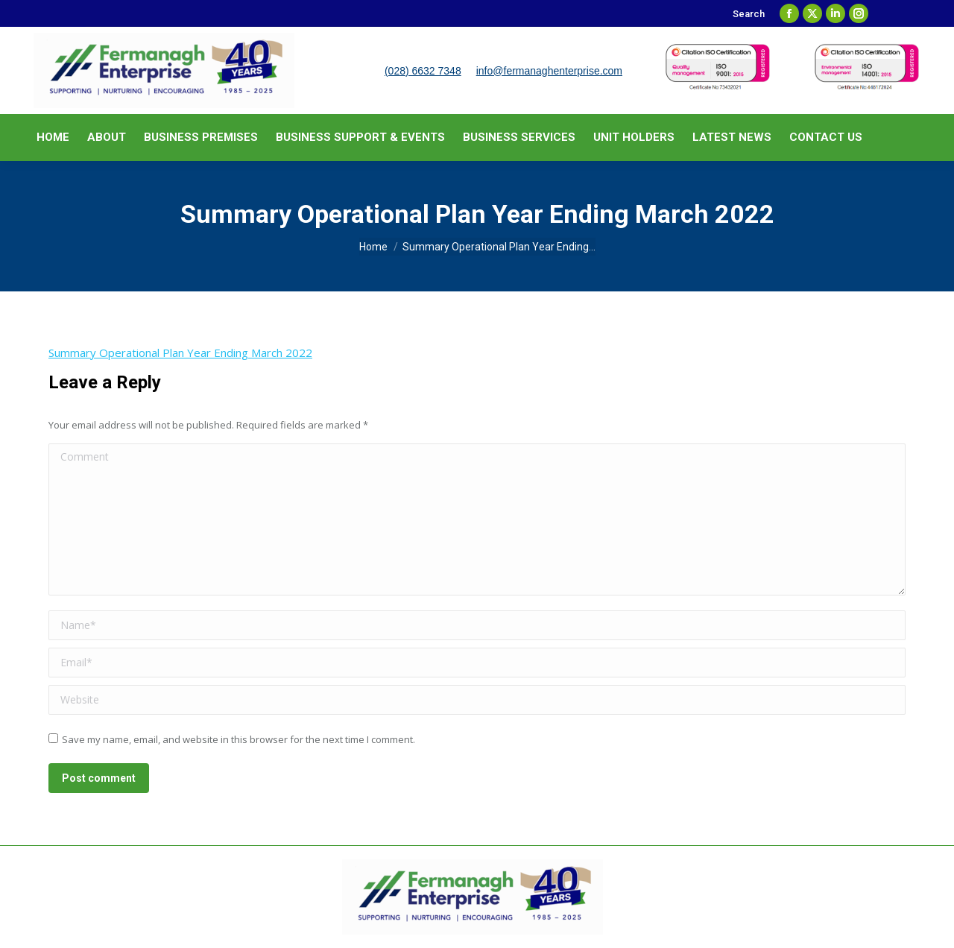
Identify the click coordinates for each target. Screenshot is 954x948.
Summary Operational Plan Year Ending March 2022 (180, 352)
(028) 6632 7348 (423, 71)
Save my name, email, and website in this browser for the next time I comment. (238, 739)
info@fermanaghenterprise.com (549, 71)
